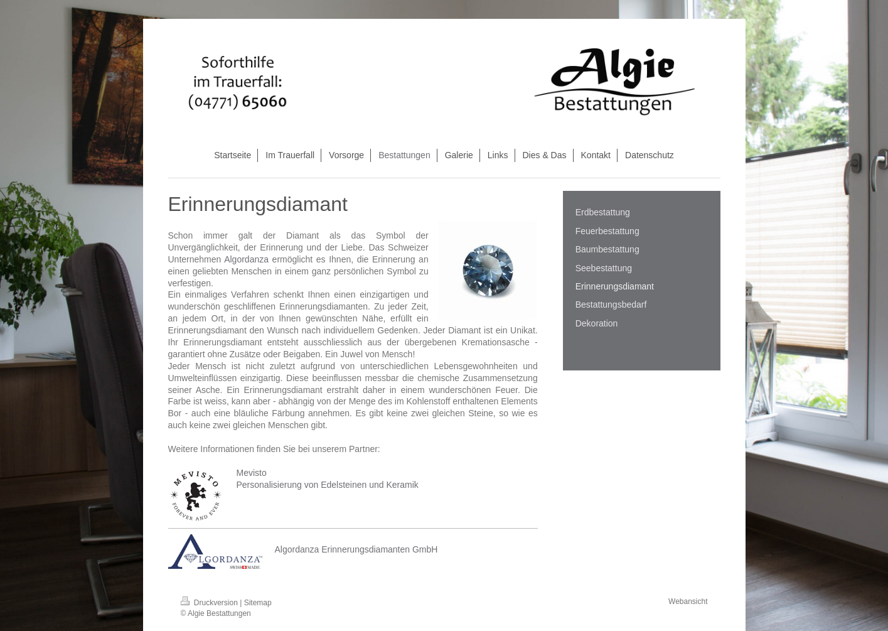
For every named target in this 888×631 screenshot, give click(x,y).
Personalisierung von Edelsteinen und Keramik (328, 485)
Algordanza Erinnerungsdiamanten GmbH (356, 549)
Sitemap (258, 602)
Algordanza (246, 259)
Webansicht (687, 601)
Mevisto (252, 473)
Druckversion (210, 602)
